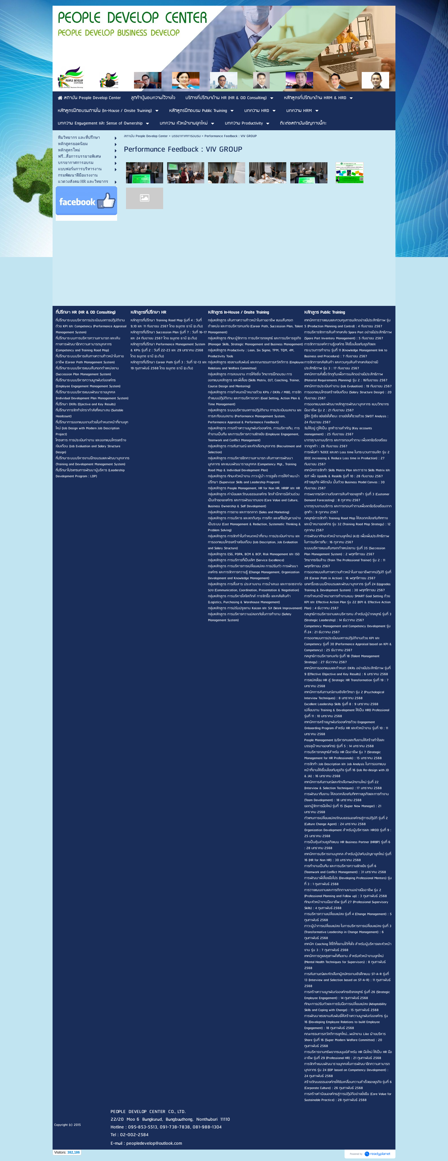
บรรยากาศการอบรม (186, 136)
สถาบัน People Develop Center (146, 136)
